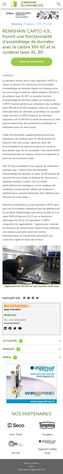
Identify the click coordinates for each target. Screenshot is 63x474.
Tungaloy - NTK (32, 24)
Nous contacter (31, 463)
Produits (31, 349)
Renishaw (10, 315)
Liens (31, 466)
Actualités (31, 341)
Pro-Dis (48, 24)
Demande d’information (31, 61)
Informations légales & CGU (31, 469)
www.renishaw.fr (12, 323)
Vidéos (31, 358)
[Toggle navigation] (4, 4)
